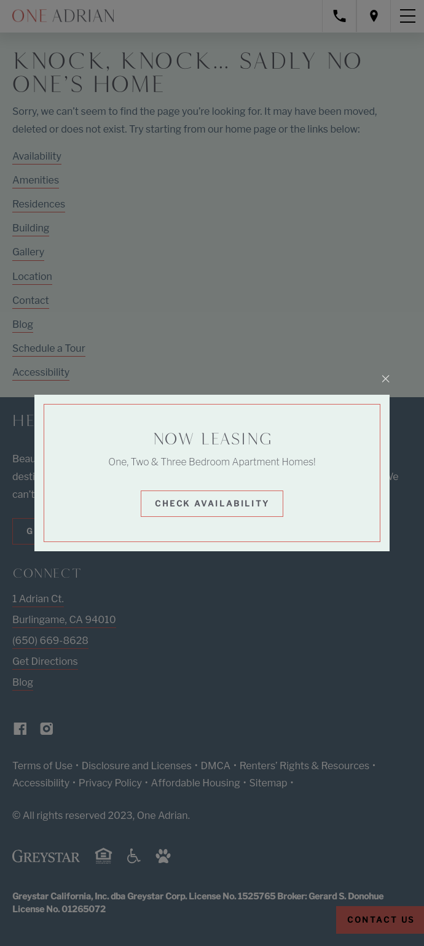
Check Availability (212, 503)
